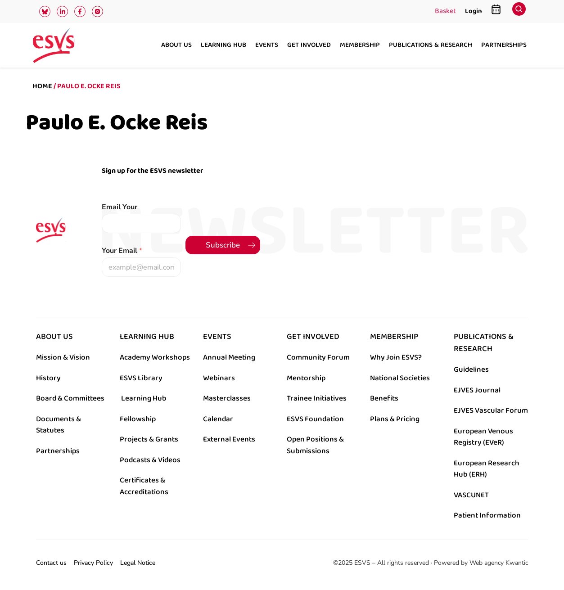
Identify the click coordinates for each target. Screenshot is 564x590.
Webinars (219, 378)
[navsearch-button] (519, 11)
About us (176, 45)
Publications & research (430, 45)
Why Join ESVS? (396, 357)
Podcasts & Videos (150, 460)
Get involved (309, 45)
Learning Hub (144, 398)
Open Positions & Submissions (315, 445)
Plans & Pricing (395, 419)
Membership (360, 45)
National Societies (400, 378)
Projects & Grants (149, 439)
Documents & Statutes (58, 425)
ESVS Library (141, 378)
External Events (229, 439)
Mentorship (306, 378)
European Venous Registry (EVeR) (483, 437)
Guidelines (471, 369)
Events (266, 45)
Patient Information (487, 515)
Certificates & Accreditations (144, 486)
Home (42, 86)
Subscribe (223, 245)
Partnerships (504, 45)
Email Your (119, 207)
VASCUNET (471, 495)
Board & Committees (70, 398)
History (48, 378)
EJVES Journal (477, 390)
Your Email (122, 251)
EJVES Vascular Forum (491, 410)
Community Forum (318, 357)
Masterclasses (227, 398)
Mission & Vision (63, 357)
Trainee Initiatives (317, 398)
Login (473, 11)
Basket (445, 11)
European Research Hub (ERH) (486, 469)
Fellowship (138, 419)
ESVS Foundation (315, 419)
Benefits (384, 398)
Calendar (218, 419)
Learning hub (223, 45)
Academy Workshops (155, 357)
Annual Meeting (229, 357)
